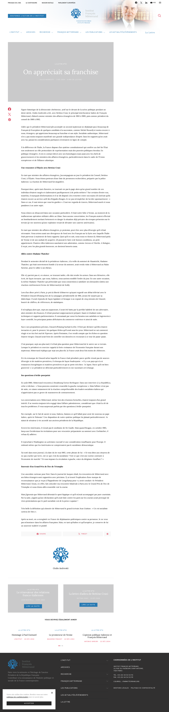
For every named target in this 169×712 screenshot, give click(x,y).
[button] (59, 646)
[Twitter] (141, 3)
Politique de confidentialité (143, 688)
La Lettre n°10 (61, 64)
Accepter (29, 703)
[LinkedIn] (146, 3)
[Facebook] (136, 3)
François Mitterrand (68, 32)
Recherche (45, 32)
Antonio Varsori (91, 641)
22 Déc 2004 (69, 639)
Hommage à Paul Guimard (24, 634)
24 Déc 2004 (29, 639)
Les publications (94, 32)
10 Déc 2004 (95, 598)
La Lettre (150, 32)
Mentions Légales (121, 688)
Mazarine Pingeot (54, 639)
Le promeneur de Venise (60, 634)
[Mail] (160, 3)
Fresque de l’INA (14, 3)
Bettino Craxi (82, 598)
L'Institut (18, 639)
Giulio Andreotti (47, 80)
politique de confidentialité (17, 697)
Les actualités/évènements (123, 32)
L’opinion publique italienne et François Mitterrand (97, 636)
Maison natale (47, 3)
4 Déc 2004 (40, 600)
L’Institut (14, 32)
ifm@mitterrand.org (131, 681)
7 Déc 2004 (60, 80)
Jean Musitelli (27, 600)
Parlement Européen (66, 3)
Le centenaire (31, 3)
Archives (30, 32)
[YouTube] (153, 3)
